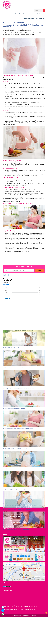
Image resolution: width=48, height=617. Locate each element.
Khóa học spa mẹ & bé (29, 18)
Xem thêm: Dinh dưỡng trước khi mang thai (12, 255)
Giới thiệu (24, 13)
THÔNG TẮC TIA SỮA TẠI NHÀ (9, 606)
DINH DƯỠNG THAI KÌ (21, 22)
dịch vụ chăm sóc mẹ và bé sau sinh (10, 609)
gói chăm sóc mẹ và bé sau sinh (18, 607)
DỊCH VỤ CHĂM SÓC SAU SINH (20, 605)
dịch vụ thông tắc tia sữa (33, 606)
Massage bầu (31, 13)
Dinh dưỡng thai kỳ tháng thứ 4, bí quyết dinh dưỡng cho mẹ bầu (16, 611)
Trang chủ (17, 13)
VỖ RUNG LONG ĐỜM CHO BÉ (22, 606)
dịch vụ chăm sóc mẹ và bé (30, 607)
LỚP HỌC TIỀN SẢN (7, 607)
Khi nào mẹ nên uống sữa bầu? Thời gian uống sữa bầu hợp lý (23, 25)
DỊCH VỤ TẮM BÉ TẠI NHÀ (32, 605)
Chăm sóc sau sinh (40, 13)
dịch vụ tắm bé (20, 609)
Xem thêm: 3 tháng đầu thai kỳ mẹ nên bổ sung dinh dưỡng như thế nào (18, 203)
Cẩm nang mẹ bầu (40, 18)
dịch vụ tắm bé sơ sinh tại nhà (30, 609)
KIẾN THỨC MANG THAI (8, 532)
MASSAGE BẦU (10, 605)
